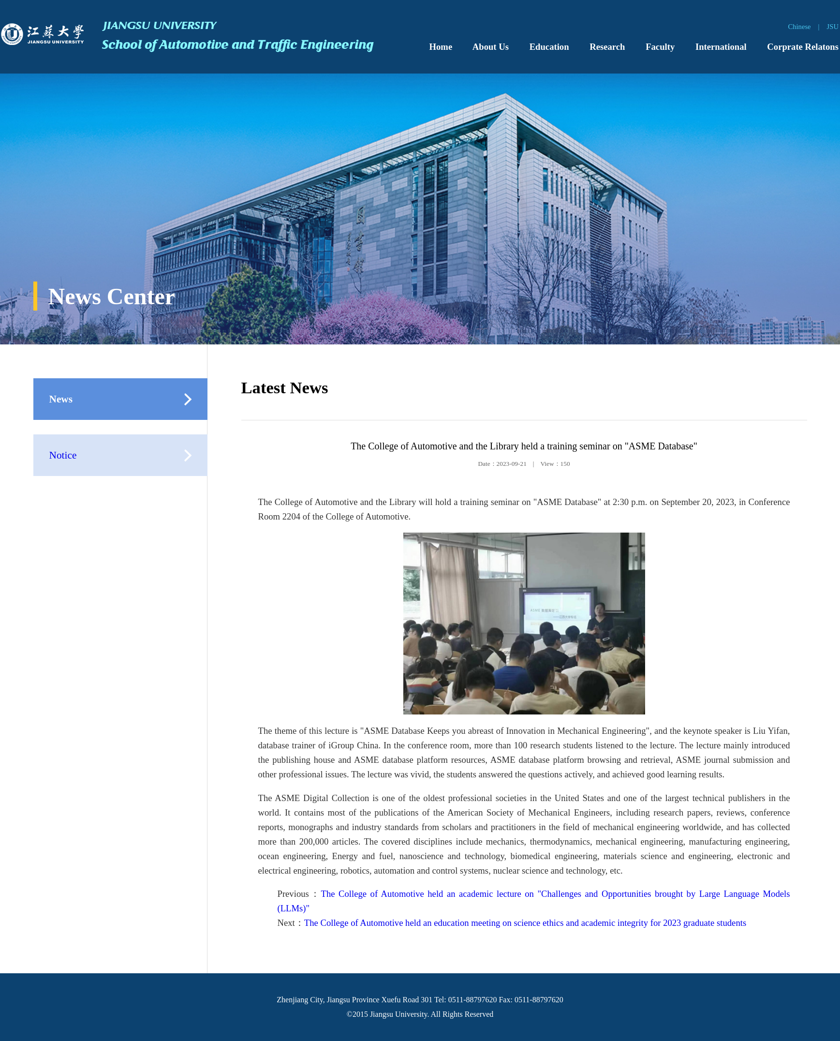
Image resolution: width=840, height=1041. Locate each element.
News (61, 399)
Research (607, 47)
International (721, 47)
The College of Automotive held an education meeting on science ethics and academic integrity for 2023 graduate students (525, 923)
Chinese (799, 26)
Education (549, 47)
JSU (833, 26)
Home (441, 47)
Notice (63, 455)
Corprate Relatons (803, 47)
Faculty (660, 47)
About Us (490, 47)
